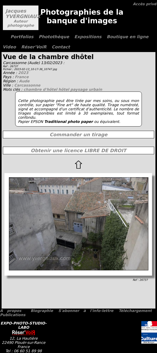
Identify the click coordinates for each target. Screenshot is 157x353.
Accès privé (144, 4)
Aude (24, 81)
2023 (23, 73)
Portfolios (21, 36)
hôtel (64, 89)
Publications (12, 315)
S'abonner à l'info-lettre (85, 311)
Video (9, 46)
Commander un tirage (78, 134)
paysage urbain (86, 89)
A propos (10, 311)
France (22, 77)
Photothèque (54, 36)
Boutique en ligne (127, 36)
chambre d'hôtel (41, 89)
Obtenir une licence (78, 150)
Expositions (88, 36)
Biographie (42, 311)
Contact (61, 46)
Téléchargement (135, 311)
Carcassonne (27, 85)
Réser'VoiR (34, 46)
